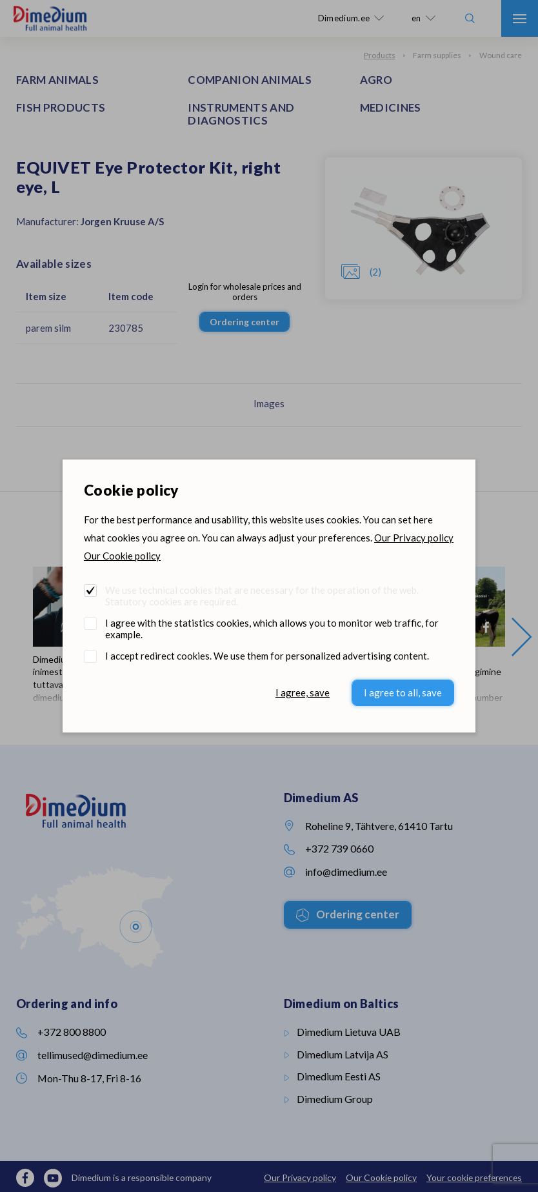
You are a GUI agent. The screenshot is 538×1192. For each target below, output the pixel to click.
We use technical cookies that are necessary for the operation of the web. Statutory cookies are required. (262, 595)
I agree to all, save (403, 692)
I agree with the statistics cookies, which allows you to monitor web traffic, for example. (272, 628)
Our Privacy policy (413, 537)
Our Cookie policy (122, 555)
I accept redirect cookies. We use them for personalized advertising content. (267, 656)
